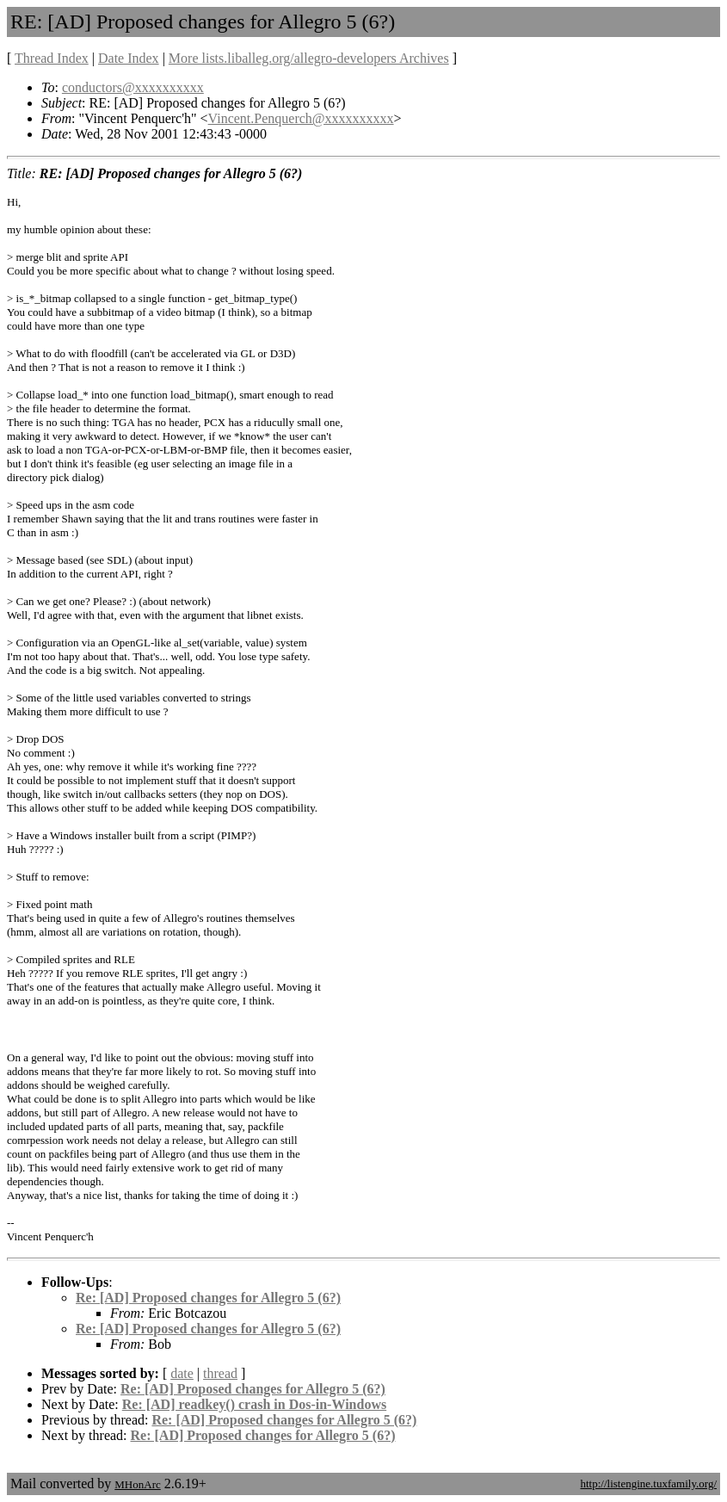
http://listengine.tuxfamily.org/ (648, 1483)
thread (220, 1373)
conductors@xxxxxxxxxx (133, 87)
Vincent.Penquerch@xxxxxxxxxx (301, 118)
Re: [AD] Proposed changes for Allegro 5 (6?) (208, 1297)
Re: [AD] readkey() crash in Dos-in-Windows (254, 1404)
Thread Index (52, 58)
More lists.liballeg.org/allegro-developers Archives (309, 58)
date (182, 1373)
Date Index (128, 58)
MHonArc (137, 1484)
